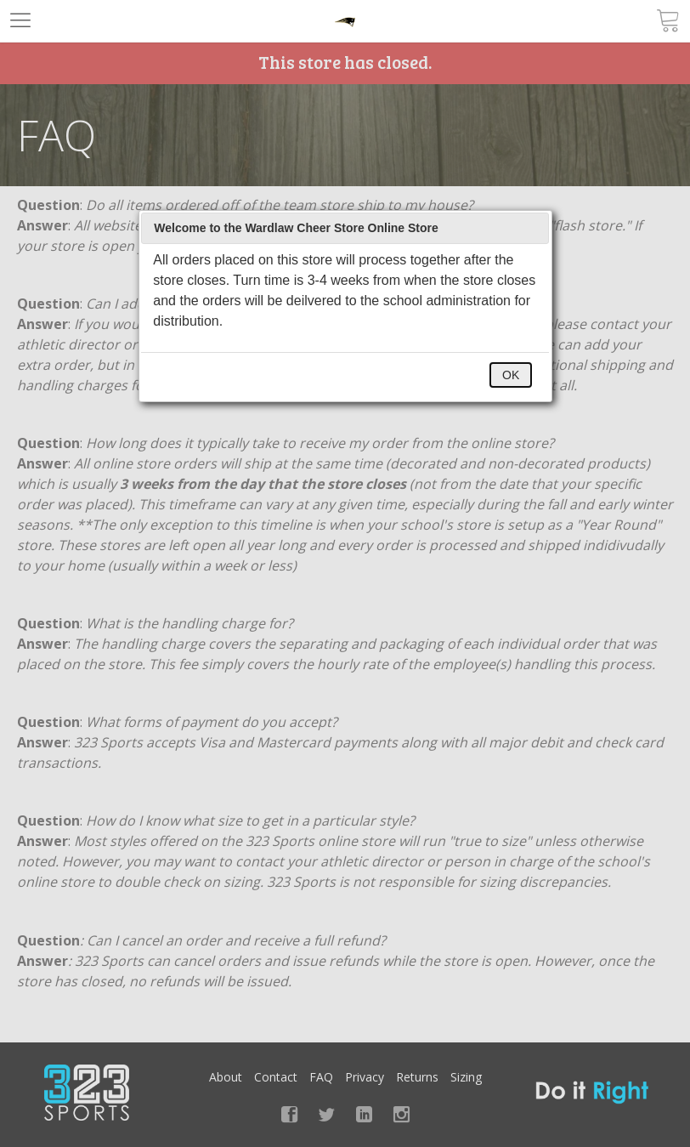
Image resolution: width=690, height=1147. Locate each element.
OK (510, 375)
